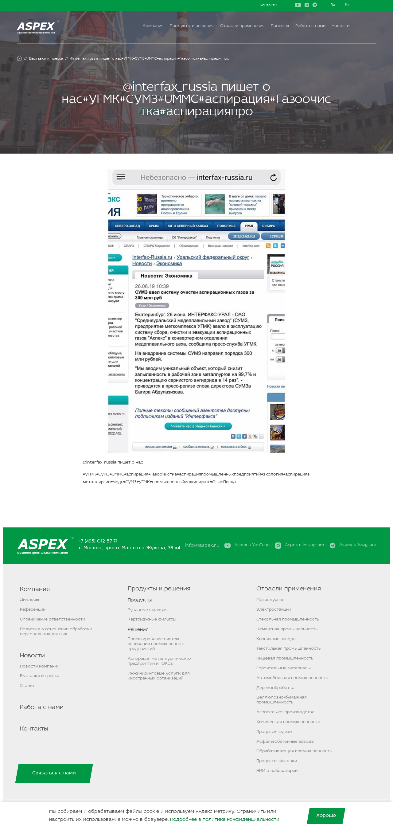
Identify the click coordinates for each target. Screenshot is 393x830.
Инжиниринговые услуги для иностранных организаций (159, 676)
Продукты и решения (192, 26)
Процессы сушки (274, 732)
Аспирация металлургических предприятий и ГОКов (160, 661)
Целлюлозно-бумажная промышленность (281, 700)
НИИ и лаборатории (277, 771)
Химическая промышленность (288, 722)
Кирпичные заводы (276, 639)
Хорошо (326, 815)
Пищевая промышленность (284, 658)
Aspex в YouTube (252, 545)
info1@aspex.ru (202, 545)
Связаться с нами (54, 773)
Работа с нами (310, 26)
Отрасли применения (242, 26)
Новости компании (39, 666)
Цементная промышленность (286, 629)
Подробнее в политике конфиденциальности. (225, 819)
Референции (32, 609)
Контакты (268, 5)
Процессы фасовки (276, 761)
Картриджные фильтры (152, 619)
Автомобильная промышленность (292, 678)
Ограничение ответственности (52, 619)
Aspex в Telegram (357, 545)
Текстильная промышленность (288, 648)
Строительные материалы (283, 668)
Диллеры (29, 599)
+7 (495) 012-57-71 (99, 541)
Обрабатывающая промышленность (294, 751)
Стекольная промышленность (287, 619)
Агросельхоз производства (285, 712)
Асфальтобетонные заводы (285, 741)
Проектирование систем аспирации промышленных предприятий (156, 644)
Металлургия (270, 599)
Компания (153, 26)
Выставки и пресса (40, 676)
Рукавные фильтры (147, 610)
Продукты (140, 600)
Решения (138, 629)
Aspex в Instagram (304, 545)
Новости (340, 26)
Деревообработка (275, 688)
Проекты (280, 26)
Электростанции (273, 609)
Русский (332, 5)
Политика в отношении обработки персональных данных (56, 631)
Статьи (27, 685)
